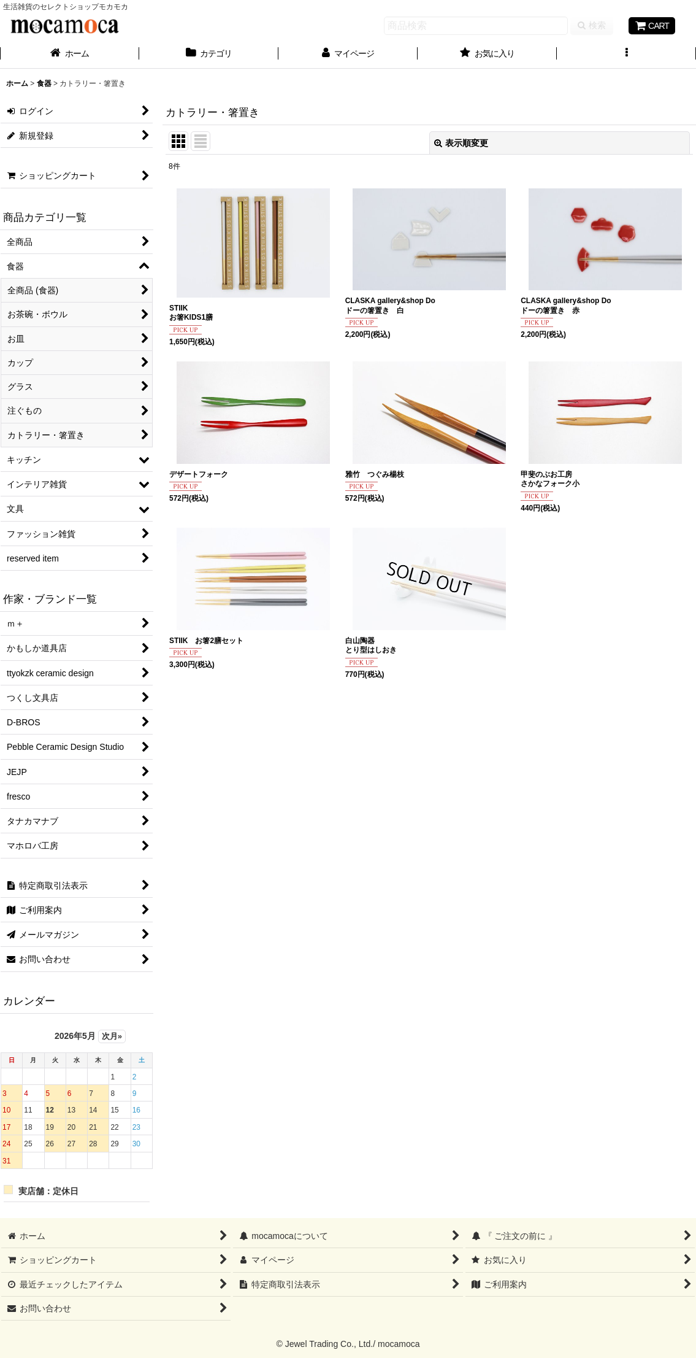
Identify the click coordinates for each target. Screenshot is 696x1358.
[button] (626, 54)
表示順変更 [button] (461, 143)
